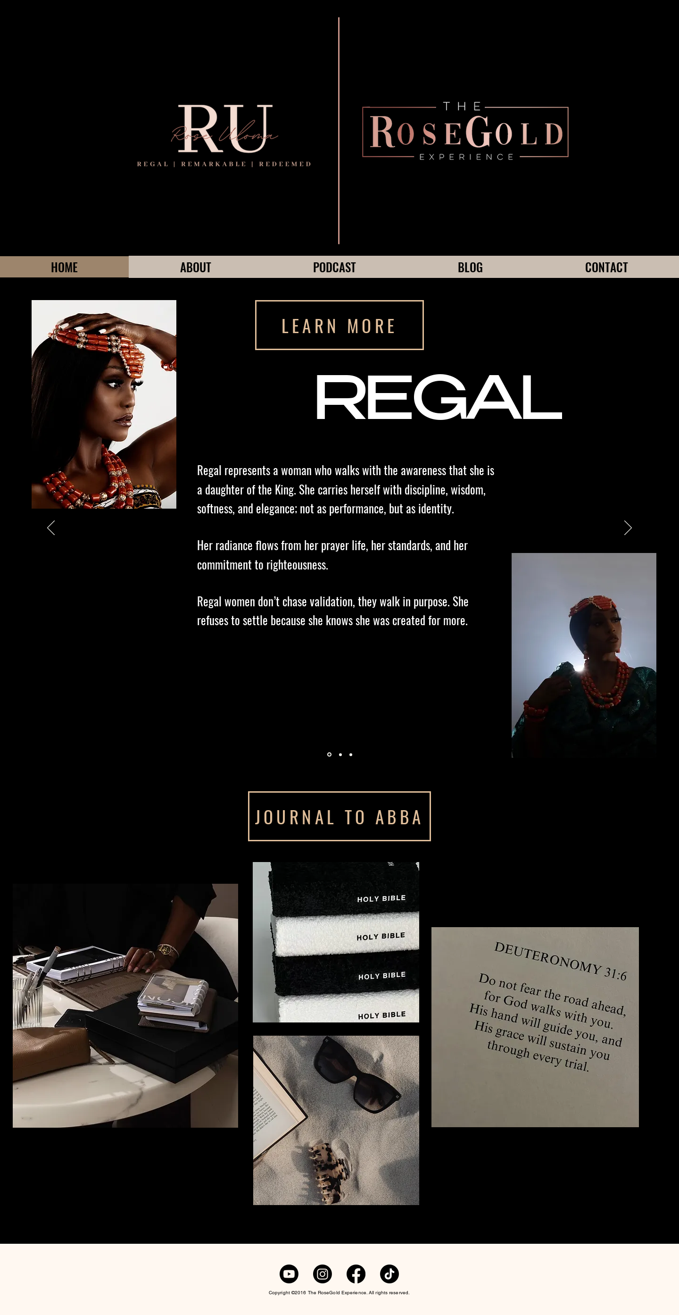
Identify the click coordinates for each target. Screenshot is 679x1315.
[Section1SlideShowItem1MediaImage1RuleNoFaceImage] (329, 755)
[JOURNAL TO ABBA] (339, 816)
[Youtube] (289, 1274)
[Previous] (51, 528)
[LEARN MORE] (339, 325)
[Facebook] (356, 1274)
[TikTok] (389, 1274)
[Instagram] (322, 1274)
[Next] (628, 528)
